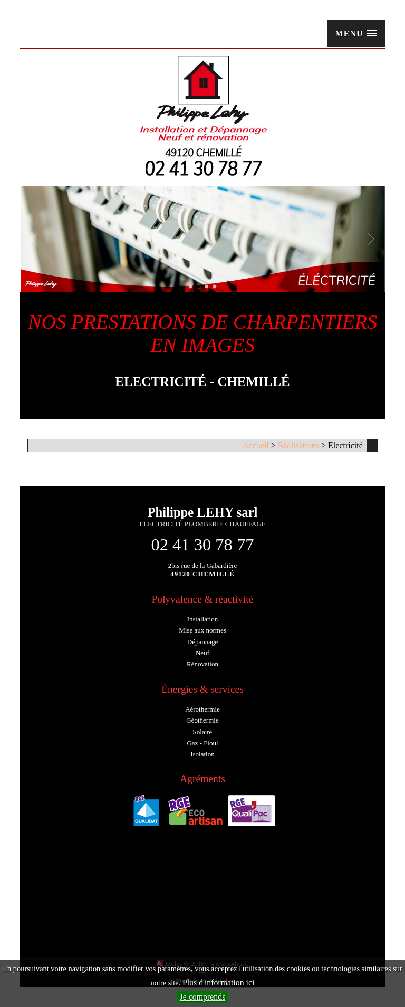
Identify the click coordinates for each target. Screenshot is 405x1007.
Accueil (256, 445)
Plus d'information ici (218, 982)
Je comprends (203, 996)
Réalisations (298, 445)
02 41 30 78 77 (202, 544)
